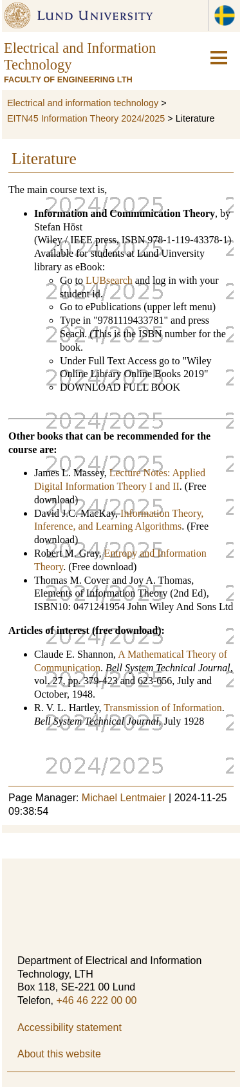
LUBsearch (109, 280)
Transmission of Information (162, 707)
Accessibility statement (69, 1027)
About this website (59, 1053)
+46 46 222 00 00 (96, 1000)
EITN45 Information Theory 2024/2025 (86, 118)
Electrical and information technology (82, 103)
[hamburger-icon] (218, 58)
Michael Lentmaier (124, 797)
